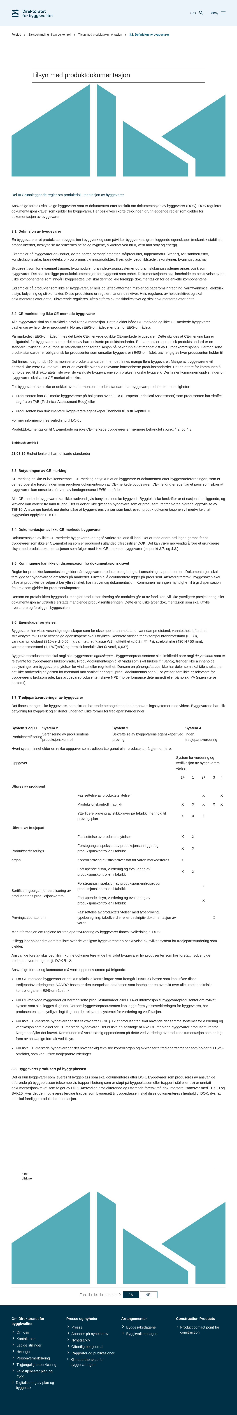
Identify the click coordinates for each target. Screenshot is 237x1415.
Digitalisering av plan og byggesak (35, 1385)
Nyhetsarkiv (80, 1340)
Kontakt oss (26, 1339)
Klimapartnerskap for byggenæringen (87, 1362)
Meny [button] (218, 13)
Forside (16, 34)
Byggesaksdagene (141, 1327)
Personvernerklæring (33, 1358)
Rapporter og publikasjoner (93, 1353)
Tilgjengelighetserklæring (36, 1365)
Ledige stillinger (29, 1345)
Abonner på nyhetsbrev (90, 1334)
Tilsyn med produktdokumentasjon (100, 34)
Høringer (24, 1352)
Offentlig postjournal (87, 1347)
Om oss (23, 1332)
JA (131, 1295)
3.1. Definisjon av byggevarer (149, 34)
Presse (77, 1327)
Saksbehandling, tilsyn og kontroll (49, 34)
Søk (196, 13)
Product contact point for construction (199, 1329)
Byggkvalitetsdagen (141, 1334)
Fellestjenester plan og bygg (35, 1373)
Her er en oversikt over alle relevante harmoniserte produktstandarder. (116, 367)
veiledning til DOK (64, 420)
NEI (149, 1295)
